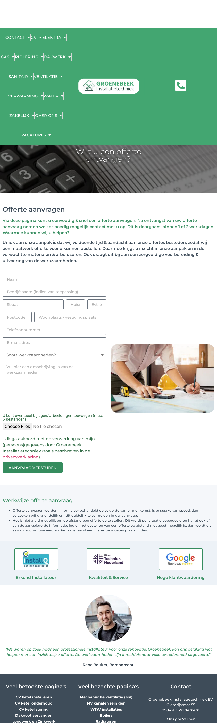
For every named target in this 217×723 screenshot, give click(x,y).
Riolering (29, 56)
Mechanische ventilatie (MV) (106, 697)
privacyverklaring (21, 457)
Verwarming (25, 95)
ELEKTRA (54, 37)
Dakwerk (57, 56)
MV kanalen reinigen (106, 703)
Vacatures (36, 135)
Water (53, 95)
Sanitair (21, 76)
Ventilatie (48, 76)
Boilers (106, 715)
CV (36, 37)
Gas (7, 56)
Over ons (48, 115)
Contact (17, 37)
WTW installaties (106, 709)
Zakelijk (22, 115)
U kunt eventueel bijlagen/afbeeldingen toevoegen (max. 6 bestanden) (53, 418)
